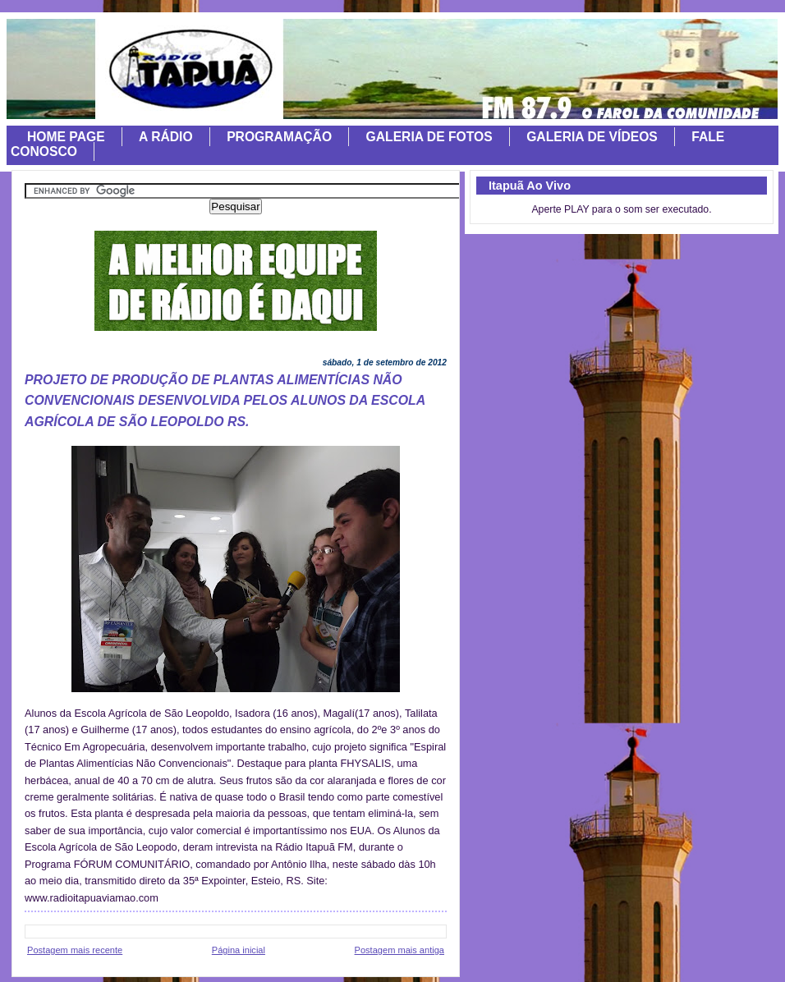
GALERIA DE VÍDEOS (592, 137)
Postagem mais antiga (399, 950)
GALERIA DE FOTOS (429, 137)
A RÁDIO (166, 137)
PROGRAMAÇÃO (279, 137)
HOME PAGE (66, 137)
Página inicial (238, 950)
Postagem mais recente (74, 950)
